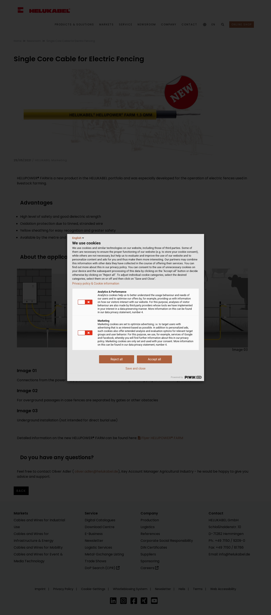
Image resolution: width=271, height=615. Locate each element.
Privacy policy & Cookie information (95, 283)
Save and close (136, 368)
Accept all (154, 359)
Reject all (117, 359)
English (78, 238)
